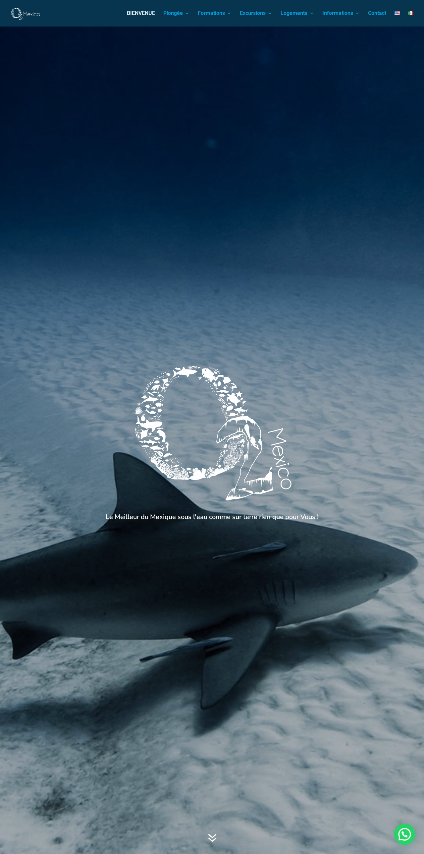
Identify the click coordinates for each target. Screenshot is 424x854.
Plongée (173, 13)
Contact (377, 13)
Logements (294, 13)
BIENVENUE (141, 13)
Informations (337, 13)
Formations (211, 13)
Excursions (253, 13)
